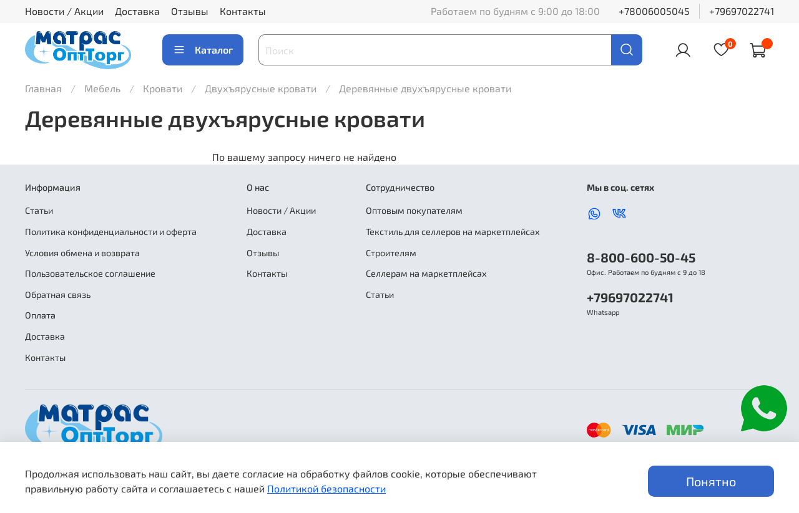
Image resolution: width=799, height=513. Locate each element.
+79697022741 (741, 11)
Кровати (164, 88)
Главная (43, 88)
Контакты (243, 11)
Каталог (203, 50)
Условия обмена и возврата (82, 252)
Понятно (711, 481)
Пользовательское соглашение (90, 273)
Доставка (137, 11)
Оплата (40, 315)
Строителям (391, 252)
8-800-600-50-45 (641, 257)
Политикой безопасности (326, 488)
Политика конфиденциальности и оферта (111, 231)
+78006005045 (654, 11)
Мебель (103, 88)
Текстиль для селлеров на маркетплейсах (453, 231)
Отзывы (189, 11)
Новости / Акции (64, 11)
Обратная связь (58, 294)
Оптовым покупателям (414, 210)
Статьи (39, 210)
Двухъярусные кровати (262, 88)
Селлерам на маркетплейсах (426, 273)
